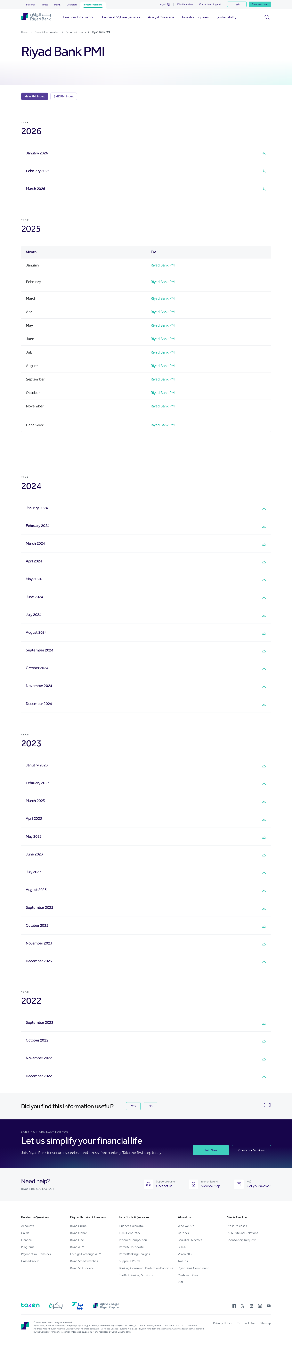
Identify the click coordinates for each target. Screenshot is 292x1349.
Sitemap (265, 1323)
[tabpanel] (146, 603)
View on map (210, 1186)
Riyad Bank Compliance (193, 1268)
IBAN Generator (129, 1233)
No (150, 1106)
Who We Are (186, 1226)
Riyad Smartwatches (84, 1261)
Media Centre (237, 1217)
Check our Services (251, 1150)
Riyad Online (78, 1226)
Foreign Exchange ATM (85, 1254)
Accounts (27, 1226)
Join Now (211, 1150)
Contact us (164, 1186)
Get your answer (259, 1186)
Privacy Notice (222, 1323)
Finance (26, 1240)
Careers (183, 1233)
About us (184, 1217)
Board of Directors (190, 1240)
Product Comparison (133, 1240)
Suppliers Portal (129, 1261)
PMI (180, 1282)
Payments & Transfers (36, 1254)
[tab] (34, 96)
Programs (27, 1247)
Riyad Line (77, 1240)
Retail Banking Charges (134, 1254)
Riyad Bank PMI (163, 265)
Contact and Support (210, 4)
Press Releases (237, 1226)
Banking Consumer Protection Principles (146, 1268)
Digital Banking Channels (88, 1217)
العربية (163, 4)
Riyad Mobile (78, 1233)
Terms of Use (246, 1323)
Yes (133, 1106)
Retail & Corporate (131, 1247)
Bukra (182, 1247)
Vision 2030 (185, 1254)
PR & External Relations (242, 1233)
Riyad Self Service (82, 1268)
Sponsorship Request (241, 1240)
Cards (25, 1233)
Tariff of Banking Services (136, 1275)
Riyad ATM (77, 1247)
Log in (237, 4)
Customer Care (188, 1275)
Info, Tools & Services (134, 1217)
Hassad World (30, 1261)
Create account (260, 4)
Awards (183, 1261)
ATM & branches (185, 4)
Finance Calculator (131, 1226)
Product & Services (35, 1217)
